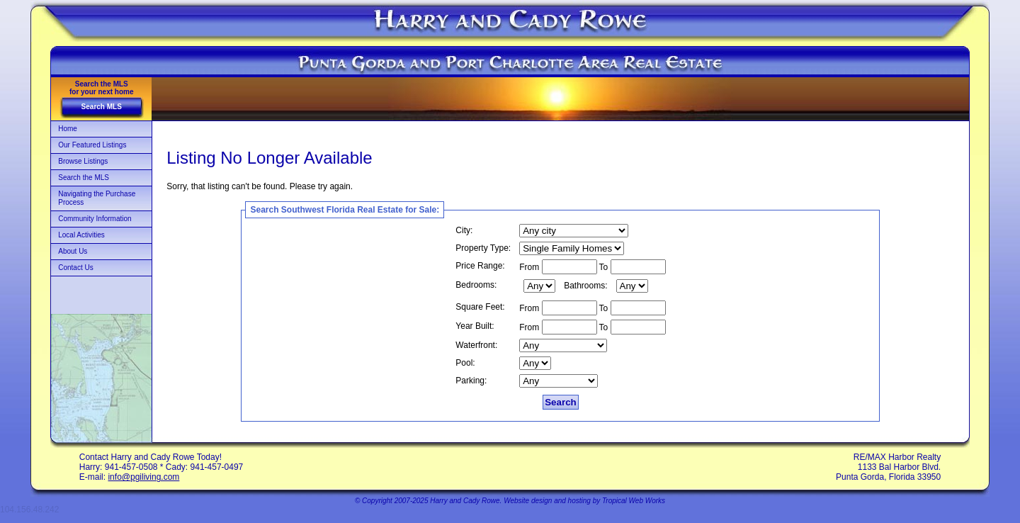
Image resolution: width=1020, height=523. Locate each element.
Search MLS (101, 107)
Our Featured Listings (92, 145)
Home (67, 129)
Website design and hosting (547, 501)
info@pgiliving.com (143, 477)
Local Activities (81, 235)
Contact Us (75, 267)
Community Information (94, 219)
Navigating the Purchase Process (96, 198)
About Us (72, 251)
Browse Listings (83, 161)
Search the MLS (83, 177)
